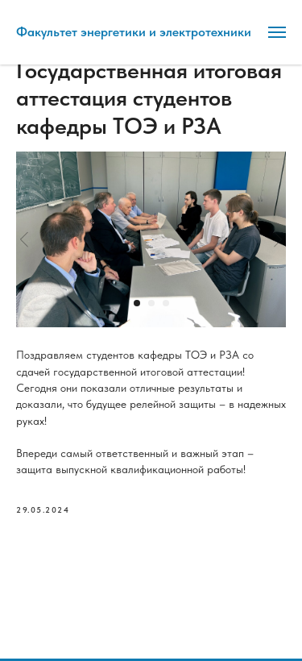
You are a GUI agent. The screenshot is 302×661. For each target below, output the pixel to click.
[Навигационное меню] (277, 32)
